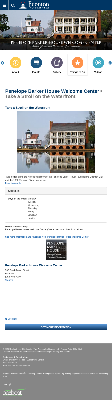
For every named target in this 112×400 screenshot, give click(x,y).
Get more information (56, 327)
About (15, 72)
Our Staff (78, 349)
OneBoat (20, 373)
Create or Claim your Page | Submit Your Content (23, 360)
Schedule (14, 190)
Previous (4, 63)
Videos (98, 72)
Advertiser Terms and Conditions (16, 365)
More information (13, 183)
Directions (12, 318)
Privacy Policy (67, 349)
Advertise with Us (10, 363)
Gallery (57, 72)
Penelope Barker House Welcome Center (52, 91)
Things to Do (77, 72)
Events (36, 72)
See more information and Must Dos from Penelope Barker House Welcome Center (47, 237)
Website (9, 280)
